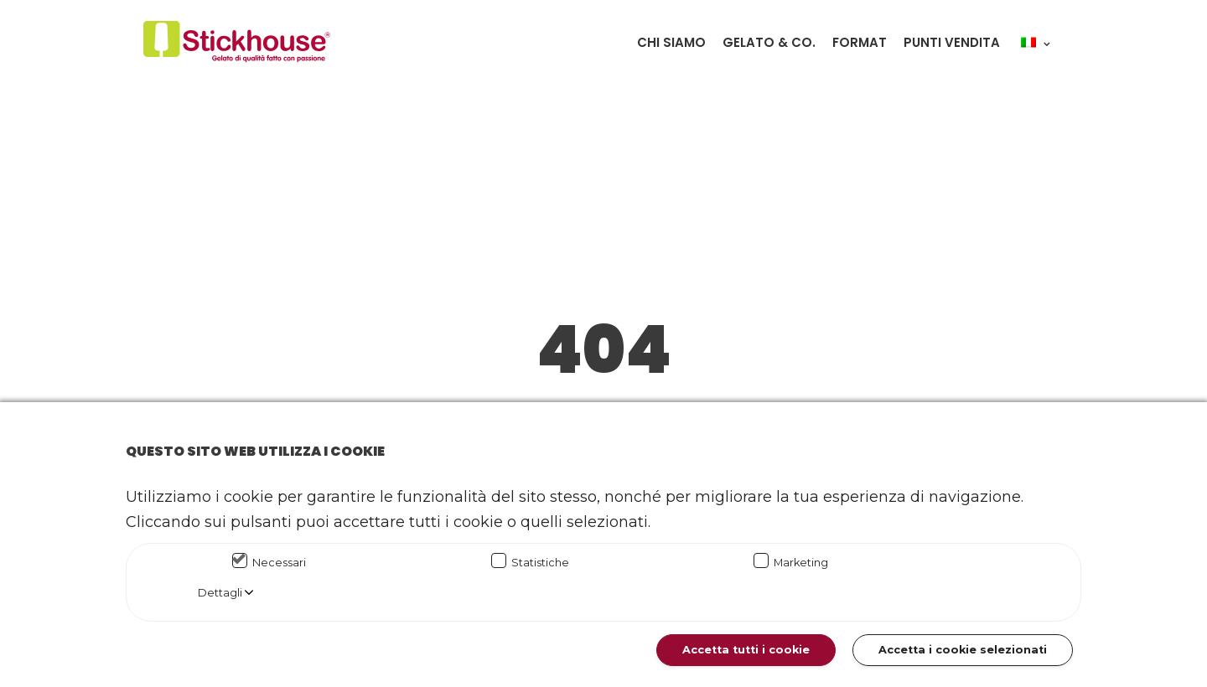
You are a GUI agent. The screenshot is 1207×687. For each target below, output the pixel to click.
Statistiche (540, 562)
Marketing (801, 562)
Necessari (279, 562)
